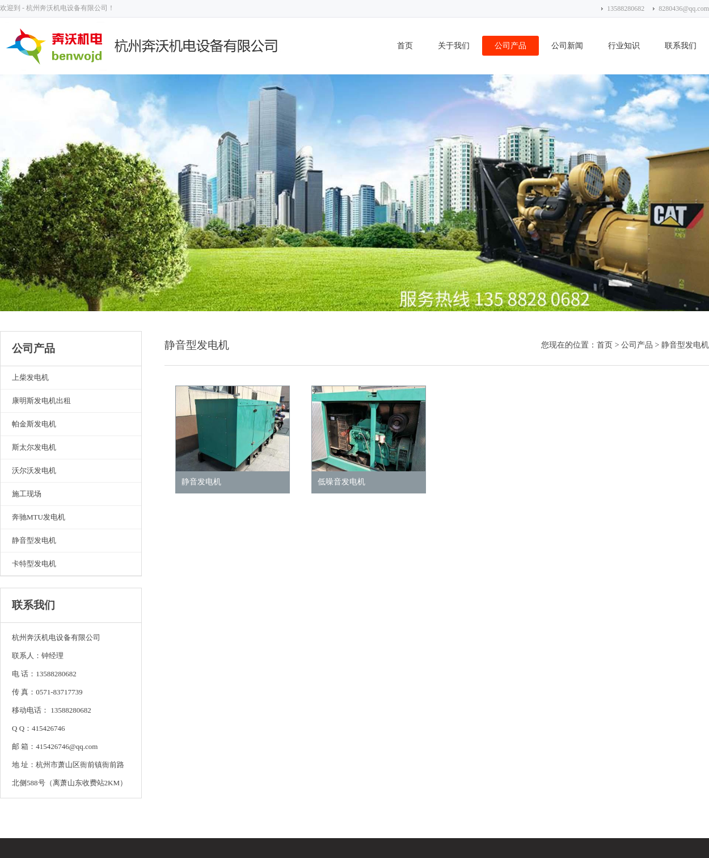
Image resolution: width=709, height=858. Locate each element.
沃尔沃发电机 (34, 470)
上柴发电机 (30, 377)
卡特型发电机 (34, 563)
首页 (405, 45)
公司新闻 (567, 45)
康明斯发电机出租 (41, 400)
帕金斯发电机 (34, 424)
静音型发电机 (34, 540)
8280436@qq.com (684, 8)
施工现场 (26, 493)
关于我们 (454, 45)
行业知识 (624, 45)
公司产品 (510, 45)
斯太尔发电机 (34, 447)
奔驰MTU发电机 (38, 517)
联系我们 (681, 45)
